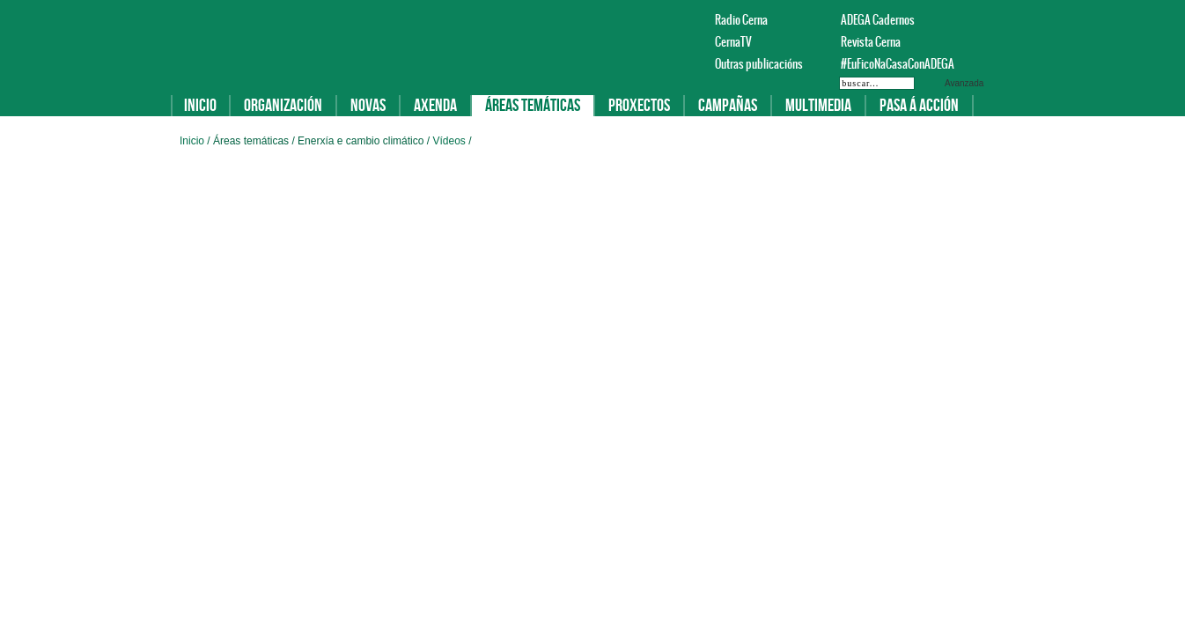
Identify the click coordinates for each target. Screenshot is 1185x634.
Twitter (975, 19)
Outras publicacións (759, 63)
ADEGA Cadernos (878, 19)
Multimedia (818, 105)
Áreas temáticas (532, 105)
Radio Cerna (741, 19)
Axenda (435, 105)
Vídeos (450, 141)
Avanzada (964, 83)
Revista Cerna (871, 41)
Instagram (996, 19)
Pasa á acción (919, 105)
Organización (283, 105)
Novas (368, 105)
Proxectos (639, 105)
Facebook (954, 19)
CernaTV (733, 41)
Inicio (200, 105)
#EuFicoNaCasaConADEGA (889, 63)
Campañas (727, 105)
